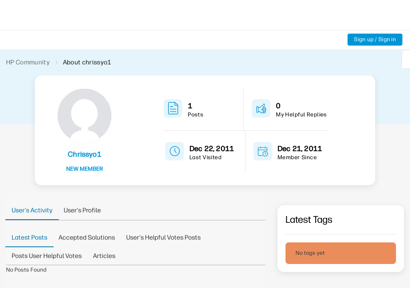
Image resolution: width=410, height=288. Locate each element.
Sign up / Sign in (374, 39)
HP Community (28, 62)
